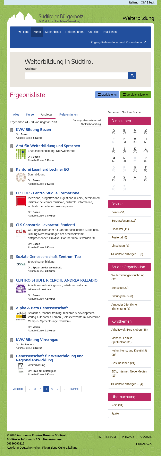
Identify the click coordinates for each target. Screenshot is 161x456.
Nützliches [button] (110, 31)
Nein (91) (117, 405)
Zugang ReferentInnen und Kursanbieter (118, 42)
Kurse (30, 114)
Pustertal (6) (119, 237)
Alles (16, 114)
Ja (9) (115, 413)
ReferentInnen (68, 114)
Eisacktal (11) (120, 229)
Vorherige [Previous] (17, 388)
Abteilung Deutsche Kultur (23, 447)
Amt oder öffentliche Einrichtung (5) (124, 306)
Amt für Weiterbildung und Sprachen (48, 145)
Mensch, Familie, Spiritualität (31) (122, 340)
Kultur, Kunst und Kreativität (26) (129, 352)
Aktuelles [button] (93, 31)
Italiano (133, 2)
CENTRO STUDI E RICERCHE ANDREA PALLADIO (57, 280)
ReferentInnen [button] (74, 31)
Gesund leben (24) (123, 363)
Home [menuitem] (23, 31)
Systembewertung (91, 124)
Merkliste (107, 94)
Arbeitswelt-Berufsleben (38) (129, 329)
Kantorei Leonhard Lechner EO (42, 169)
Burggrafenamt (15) (123, 220)
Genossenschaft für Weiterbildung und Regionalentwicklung (50, 358)
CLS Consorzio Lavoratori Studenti (45, 224)
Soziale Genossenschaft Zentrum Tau (48, 256)
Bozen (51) (118, 212)
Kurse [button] (37, 31)
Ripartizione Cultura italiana (59, 447)
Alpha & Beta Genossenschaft (42, 308)
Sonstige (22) (119, 287)
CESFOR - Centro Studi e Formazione (47, 193)
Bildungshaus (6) (122, 296)
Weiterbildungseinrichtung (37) (127, 277)
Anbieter (30, 68)
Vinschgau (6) (120, 245)
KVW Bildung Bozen (33, 129)
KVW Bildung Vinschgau (37, 339)
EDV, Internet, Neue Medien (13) (129, 373)
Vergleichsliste (136, 94)
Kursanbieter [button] (53, 31)
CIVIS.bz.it (147, 2)
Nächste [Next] (74, 388)
